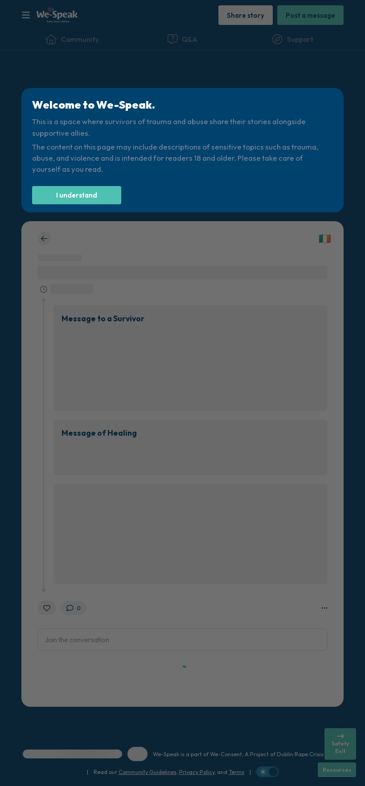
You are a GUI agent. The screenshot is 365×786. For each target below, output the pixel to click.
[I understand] (76, 195)
